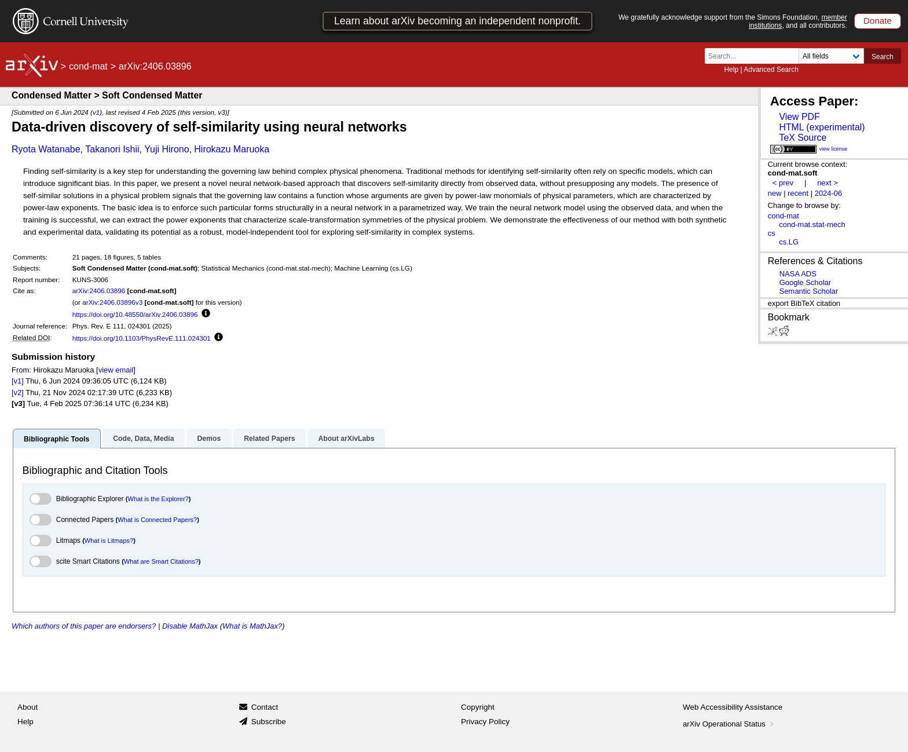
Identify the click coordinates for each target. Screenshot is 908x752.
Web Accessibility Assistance (732, 707)
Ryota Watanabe (46, 149)
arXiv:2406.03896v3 (112, 302)
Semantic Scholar (809, 291)
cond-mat (88, 66)
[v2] (18, 392)
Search (883, 57)
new (775, 193)
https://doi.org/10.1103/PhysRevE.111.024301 (141, 338)
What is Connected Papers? (157, 519)
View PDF (799, 117)
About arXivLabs (346, 439)
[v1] (18, 381)
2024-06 (829, 193)
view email (115, 370)
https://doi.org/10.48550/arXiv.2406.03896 (135, 314)
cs (771, 233)
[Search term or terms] (755, 56)
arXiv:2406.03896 (99, 290)
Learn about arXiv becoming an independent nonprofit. (457, 21)
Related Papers (269, 439)
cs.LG (789, 242)
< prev (782, 182)
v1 (96, 112)
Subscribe (268, 721)
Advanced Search (771, 69)
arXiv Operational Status (729, 724)
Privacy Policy (485, 721)
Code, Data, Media (143, 439)
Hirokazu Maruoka (231, 149)
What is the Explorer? (158, 498)
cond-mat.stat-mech (812, 224)
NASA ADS (798, 273)
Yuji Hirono (166, 149)
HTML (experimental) (822, 127)
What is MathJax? (252, 626)
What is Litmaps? (109, 540)
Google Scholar (805, 282)
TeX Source (802, 138)
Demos (209, 439)
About (27, 707)
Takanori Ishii (112, 149)
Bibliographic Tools (56, 439)
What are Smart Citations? (161, 561)
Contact (265, 707)
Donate (877, 20)
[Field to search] (831, 56)
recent (798, 193)
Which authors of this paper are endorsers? (84, 626)
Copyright (478, 707)
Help (731, 69)
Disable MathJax (190, 626)
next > (827, 182)
